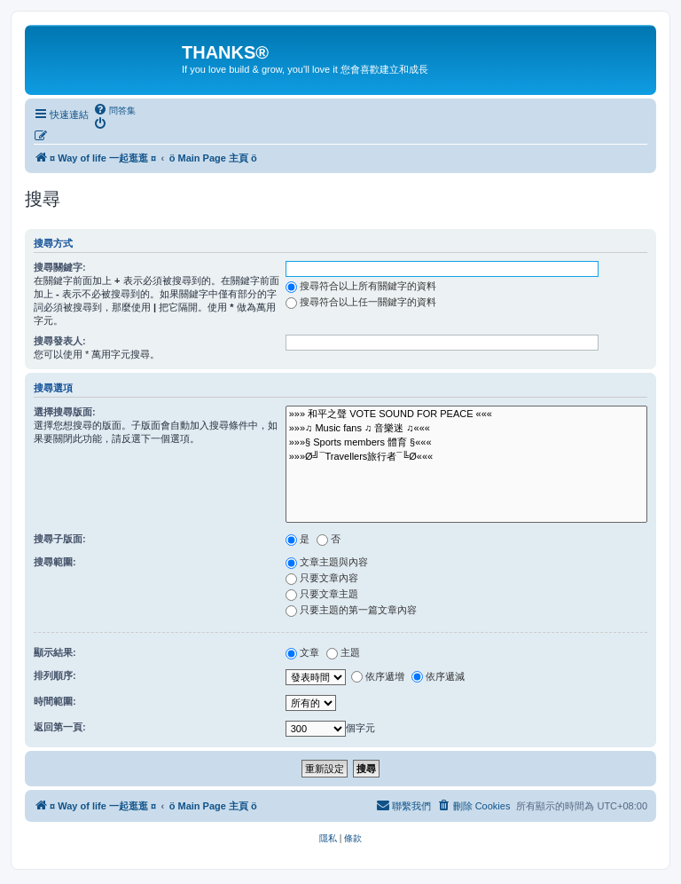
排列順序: (55, 675)
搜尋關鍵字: (60, 267)
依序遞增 (377, 676)
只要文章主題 (322, 593)
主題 (343, 652)
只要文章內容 (322, 577)
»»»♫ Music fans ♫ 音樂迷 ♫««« (466, 429)
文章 (302, 652)
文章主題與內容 (327, 561)
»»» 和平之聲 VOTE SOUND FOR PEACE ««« (466, 414)
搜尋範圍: (55, 561)
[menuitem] (114, 110)
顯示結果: (55, 652)
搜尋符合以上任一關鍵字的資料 (361, 301)
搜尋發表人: (60, 340)
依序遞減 (438, 676)
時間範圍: (55, 701)
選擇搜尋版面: (65, 411)
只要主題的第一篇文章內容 (351, 609)
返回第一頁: (60, 727)
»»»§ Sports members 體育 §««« (466, 443)
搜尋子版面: (60, 538)
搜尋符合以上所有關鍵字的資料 (361, 285)
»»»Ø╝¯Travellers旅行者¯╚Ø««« (466, 457)
